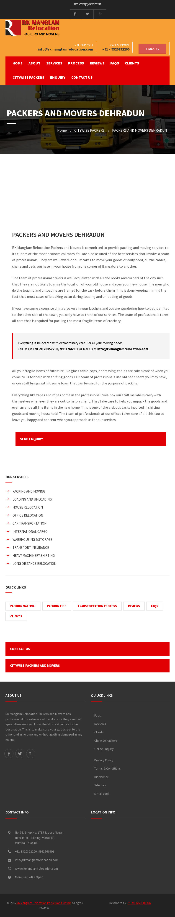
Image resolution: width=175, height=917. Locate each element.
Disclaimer (101, 777)
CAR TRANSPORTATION (29, 523)
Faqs (97, 715)
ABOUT (34, 63)
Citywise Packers (106, 740)
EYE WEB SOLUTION (139, 903)
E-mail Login (102, 794)
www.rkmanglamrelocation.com (36, 868)
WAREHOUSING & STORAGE (32, 539)
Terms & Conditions (107, 768)
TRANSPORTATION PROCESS (97, 606)
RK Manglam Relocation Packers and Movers (43, 903)
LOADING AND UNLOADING (32, 499)
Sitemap (100, 785)
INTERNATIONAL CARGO (30, 531)
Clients (99, 732)
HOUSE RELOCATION (28, 507)
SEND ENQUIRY (31, 439)
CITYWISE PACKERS (28, 77)
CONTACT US (82, 77)
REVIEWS (97, 63)
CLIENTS (132, 63)
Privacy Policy (103, 760)
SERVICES (54, 63)
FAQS (114, 63)
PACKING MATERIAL (23, 606)
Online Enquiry (104, 749)
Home (18, 63)
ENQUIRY (57, 77)
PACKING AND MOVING (29, 491)
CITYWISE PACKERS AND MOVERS (35, 665)
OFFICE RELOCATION (28, 515)
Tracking (152, 49)
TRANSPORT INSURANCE (31, 547)
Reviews (100, 724)
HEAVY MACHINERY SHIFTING (34, 555)
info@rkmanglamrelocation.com (65, 49)
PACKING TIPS (56, 606)
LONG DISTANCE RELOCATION (34, 563)
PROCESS (76, 63)
